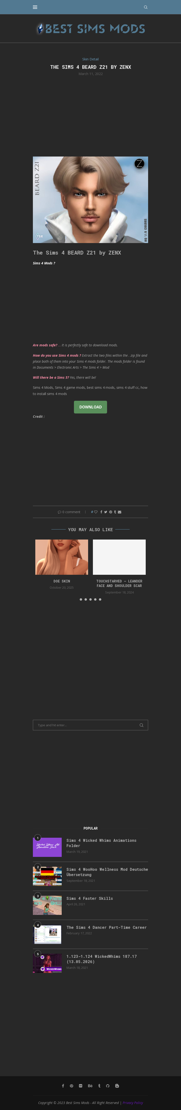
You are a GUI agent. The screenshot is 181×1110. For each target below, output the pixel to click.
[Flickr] (80, 1085)
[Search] (145, 7)
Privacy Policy (133, 1102)
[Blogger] (117, 1085)
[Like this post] (95, 512)
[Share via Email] (119, 512)
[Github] (107, 1085)
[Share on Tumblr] (115, 512)
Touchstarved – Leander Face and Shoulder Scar (119, 583)
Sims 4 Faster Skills (89, 898)
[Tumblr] (99, 1085)
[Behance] (90, 1085)
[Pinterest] (71, 1085)
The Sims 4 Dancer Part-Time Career (106, 927)
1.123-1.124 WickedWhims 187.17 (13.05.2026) (101, 959)
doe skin (62, 581)
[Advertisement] (90, 115)
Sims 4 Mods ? (44, 263)
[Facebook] (63, 1085)
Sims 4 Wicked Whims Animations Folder (101, 843)
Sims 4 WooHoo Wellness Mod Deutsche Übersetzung (107, 872)
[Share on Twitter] (105, 512)
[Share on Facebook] (101, 512)
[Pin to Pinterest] (110, 512)
